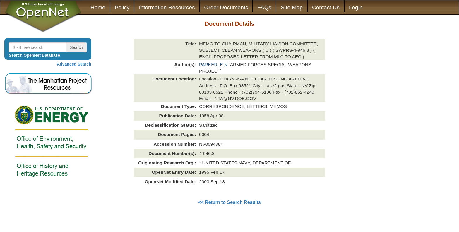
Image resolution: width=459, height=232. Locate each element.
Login (356, 7)
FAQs (264, 7)
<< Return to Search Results (229, 202)
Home (97, 7)
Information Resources (167, 7)
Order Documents (226, 7)
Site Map (292, 7)
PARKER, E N (214, 64)
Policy (122, 7)
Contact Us (326, 7)
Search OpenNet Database (34, 55)
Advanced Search (74, 64)
